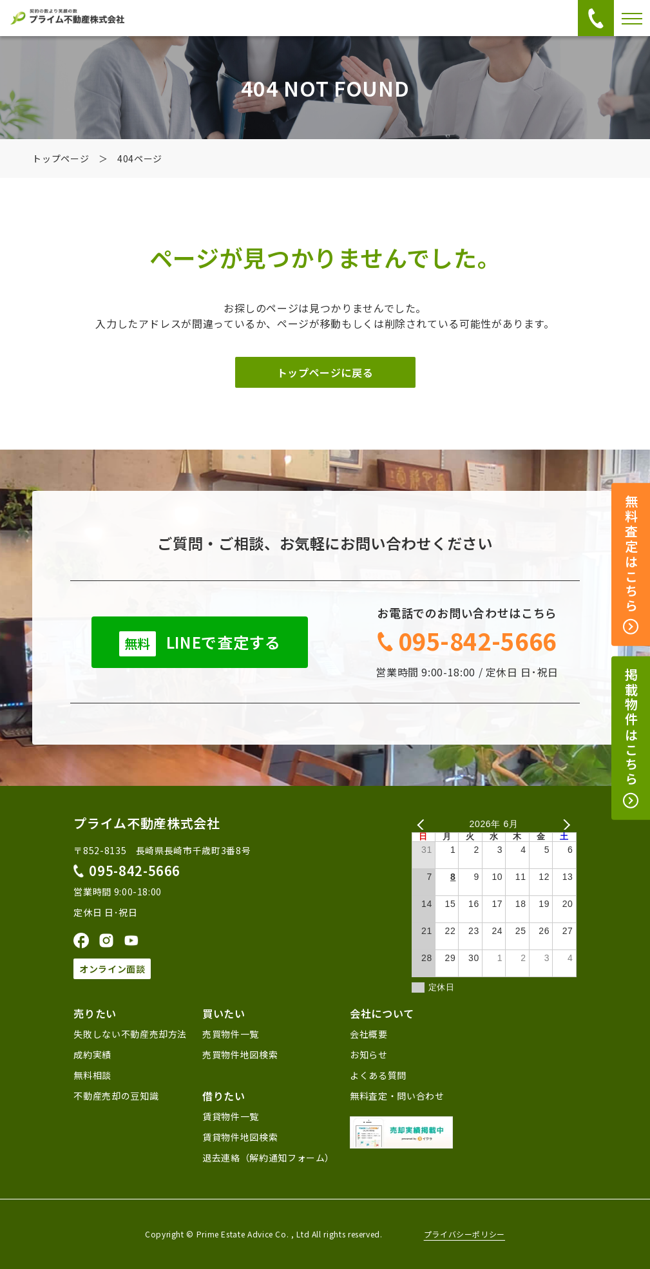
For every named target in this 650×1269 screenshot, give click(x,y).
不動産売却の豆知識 (115, 1095)
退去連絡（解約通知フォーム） (268, 1157)
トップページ (60, 158)
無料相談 (92, 1075)
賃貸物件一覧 (230, 1116)
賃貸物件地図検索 (240, 1137)
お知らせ (369, 1054)
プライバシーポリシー (464, 1234)
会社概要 (369, 1033)
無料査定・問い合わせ (397, 1095)
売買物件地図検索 (240, 1054)
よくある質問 (378, 1075)
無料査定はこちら (631, 565)
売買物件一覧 (230, 1033)
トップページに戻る (325, 372)
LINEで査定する (200, 643)
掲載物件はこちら (631, 738)
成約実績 (92, 1054)
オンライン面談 (112, 968)
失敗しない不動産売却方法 (130, 1033)
